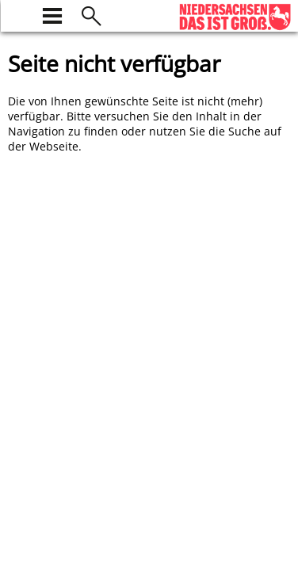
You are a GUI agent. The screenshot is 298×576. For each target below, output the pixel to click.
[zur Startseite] (17, 14)
